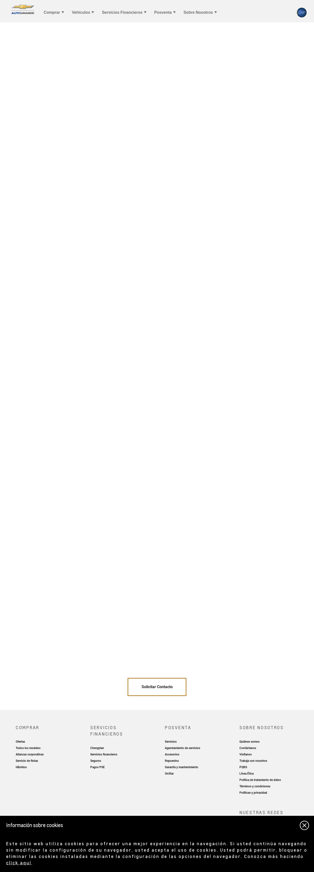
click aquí (18, 862)
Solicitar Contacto (157, 686)
